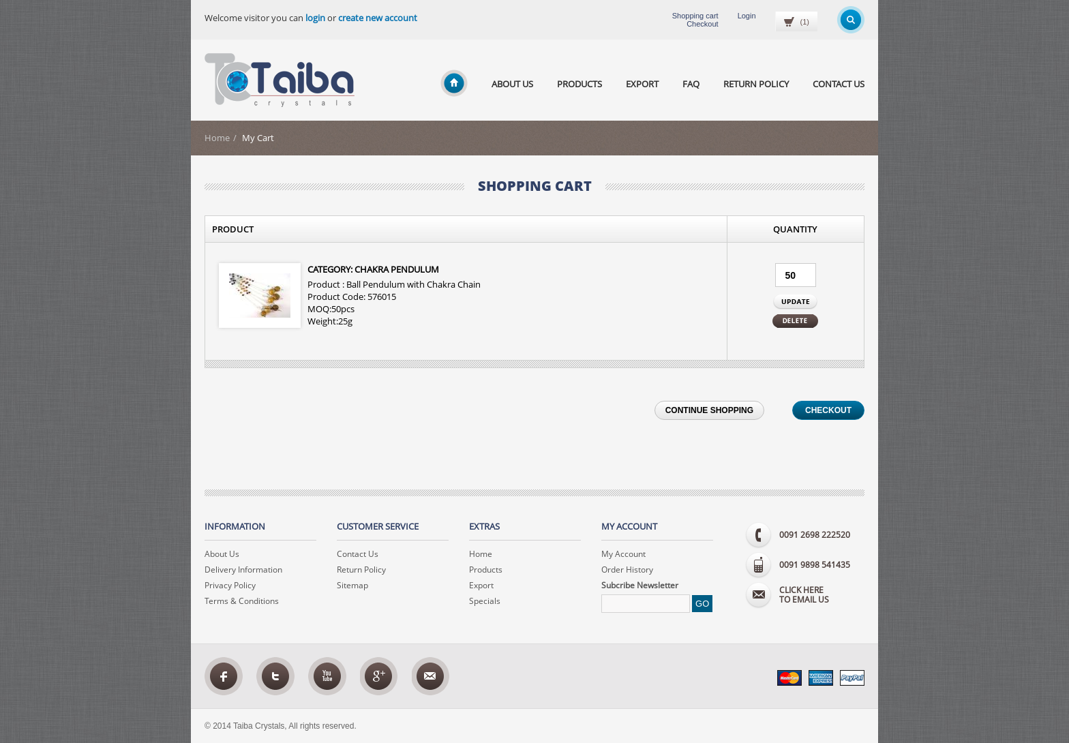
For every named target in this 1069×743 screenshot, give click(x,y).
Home (217, 138)
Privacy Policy (230, 585)
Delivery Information (243, 569)
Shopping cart (695, 16)
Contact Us (838, 84)
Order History (627, 569)
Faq (690, 84)
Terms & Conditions (242, 601)
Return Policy (756, 84)
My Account (623, 554)
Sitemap (352, 585)
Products (579, 84)
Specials (484, 601)
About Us (512, 84)
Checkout (702, 24)
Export (642, 84)
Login (747, 16)
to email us (821, 595)
